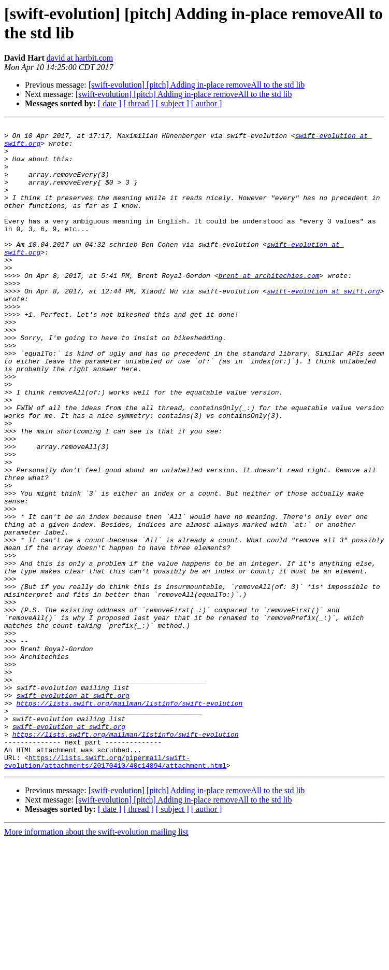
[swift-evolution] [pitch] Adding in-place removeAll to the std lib (197, 84)
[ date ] (109, 103)
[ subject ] (172, 103)
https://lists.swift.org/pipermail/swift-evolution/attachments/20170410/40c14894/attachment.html (115, 889)
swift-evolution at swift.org (323, 325)
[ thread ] (138, 103)
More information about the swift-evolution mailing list (96, 961)
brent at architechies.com (268, 306)
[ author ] (206, 103)
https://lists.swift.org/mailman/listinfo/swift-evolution (129, 819)
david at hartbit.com (80, 57)
